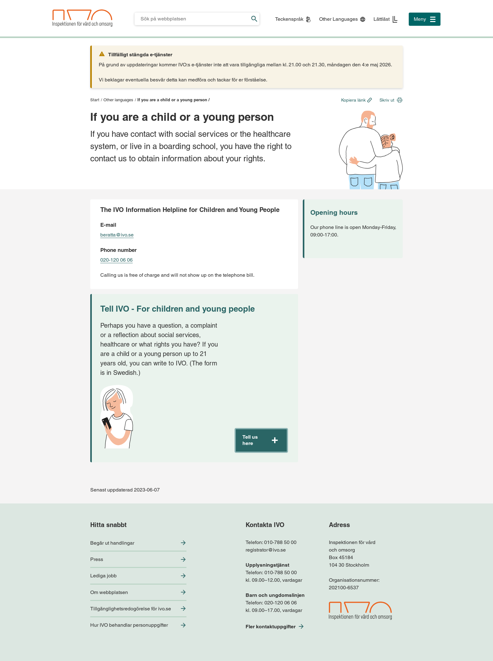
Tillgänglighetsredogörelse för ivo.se (130, 609)
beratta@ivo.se (117, 235)
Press (96, 559)
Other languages (118, 99)
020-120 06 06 (116, 260)
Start (94, 99)
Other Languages (338, 19)
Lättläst (382, 19)
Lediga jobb (103, 576)
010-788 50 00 (280, 542)
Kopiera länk (353, 100)
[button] (261, 440)
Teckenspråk (289, 19)
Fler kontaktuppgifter (271, 627)
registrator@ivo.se (266, 550)
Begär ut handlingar (112, 543)
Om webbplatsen (109, 592)
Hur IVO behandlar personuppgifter (129, 625)
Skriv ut (386, 100)
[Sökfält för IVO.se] (192, 19)
